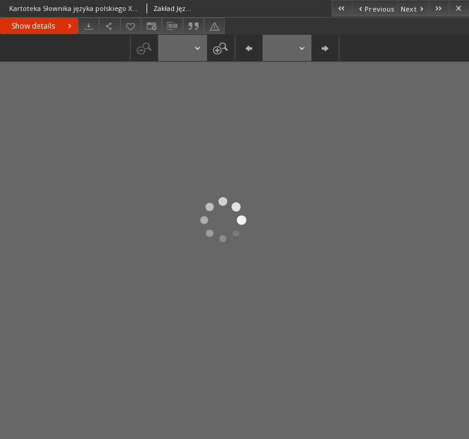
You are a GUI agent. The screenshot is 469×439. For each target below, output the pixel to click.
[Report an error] (214, 26)
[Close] (459, 8)
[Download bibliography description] (172, 26)
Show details (43, 26)
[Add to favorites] (130, 26)
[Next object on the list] (413, 8)
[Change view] (151, 26)
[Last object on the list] (439, 8)
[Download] (88, 26)
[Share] (109, 26)
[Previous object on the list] (374, 8)
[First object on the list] (342, 8)
